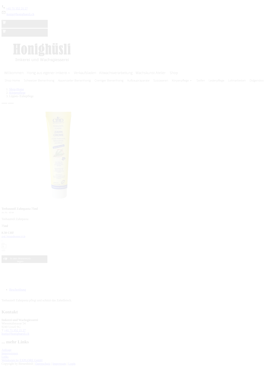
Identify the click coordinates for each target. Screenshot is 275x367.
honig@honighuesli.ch (20, 14)
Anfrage (6, 350)
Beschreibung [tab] (17, 289)
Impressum (59, 363)
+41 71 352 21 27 (17, 8)
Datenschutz (42, 363)
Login (71, 363)
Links (5, 356)
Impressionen (10, 353)
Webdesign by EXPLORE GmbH (22, 360)
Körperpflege (17, 92)
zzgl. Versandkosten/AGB (137, 243)
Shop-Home (16, 89)
